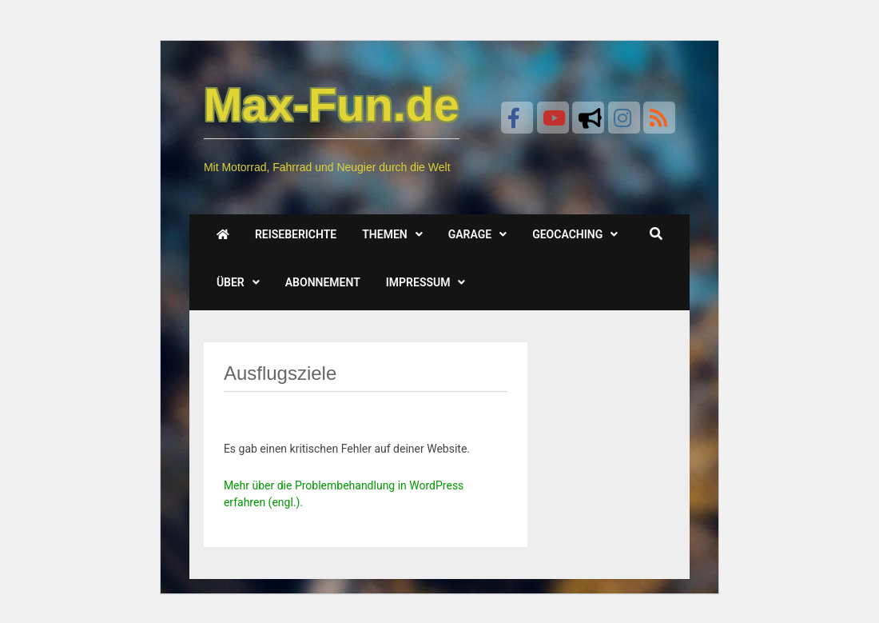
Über (231, 282)
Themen (384, 234)
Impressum (418, 282)
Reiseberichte (295, 234)
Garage (469, 234)
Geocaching (567, 234)
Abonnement (322, 282)
